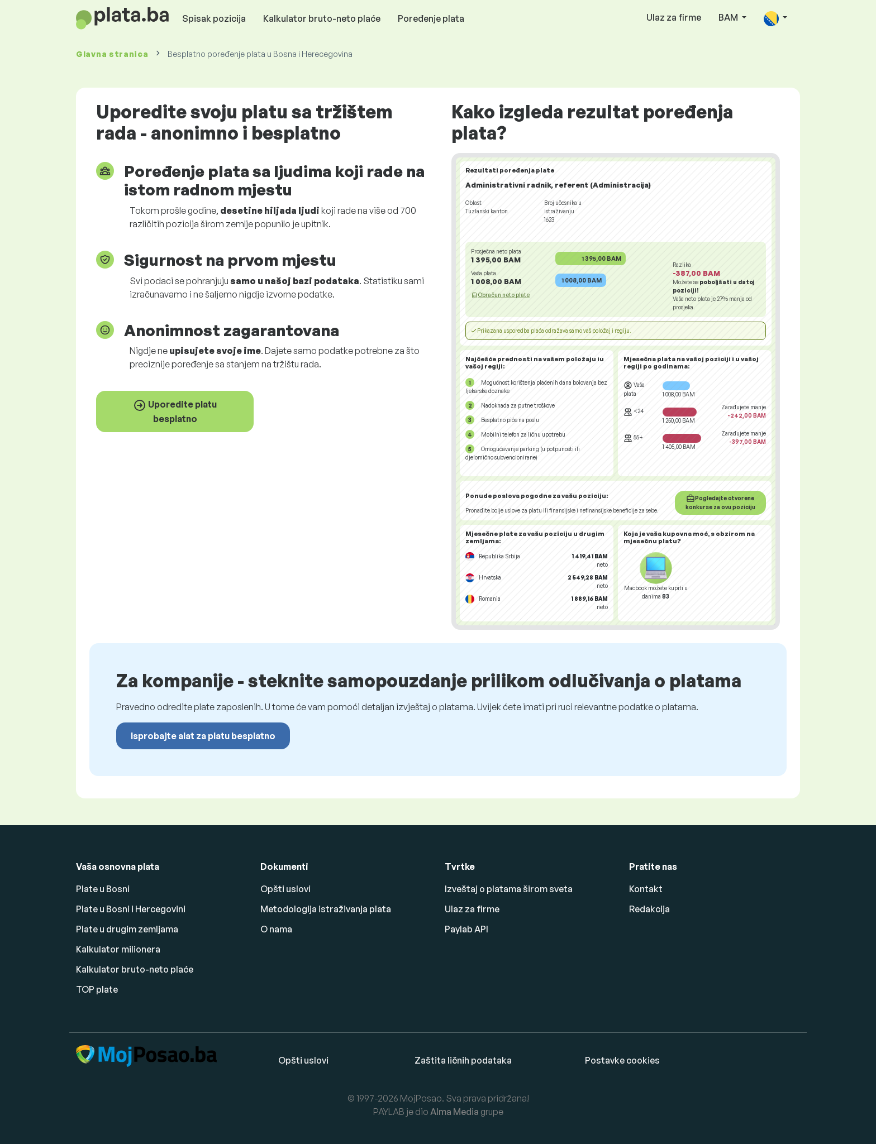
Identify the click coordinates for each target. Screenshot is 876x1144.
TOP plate (97, 989)
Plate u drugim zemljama (127, 929)
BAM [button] (729, 17)
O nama (276, 929)
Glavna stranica (112, 54)
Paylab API (466, 929)
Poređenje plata (431, 18)
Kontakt (646, 888)
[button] (775, 18)
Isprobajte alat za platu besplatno (203, 735)
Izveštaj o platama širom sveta (509, 888)
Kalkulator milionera (118, 949)
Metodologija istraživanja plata (325, 909)
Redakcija (649, 909)
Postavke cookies (622, 1060)
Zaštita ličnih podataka (463, 1060)
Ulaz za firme (673, 17)
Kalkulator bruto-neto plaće (321, 18)
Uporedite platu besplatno (175, 411)
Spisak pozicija (214, 18)
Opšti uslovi (285, 888)
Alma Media (454, 1111)
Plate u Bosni (103, 888)
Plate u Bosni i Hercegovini (130, 909)
